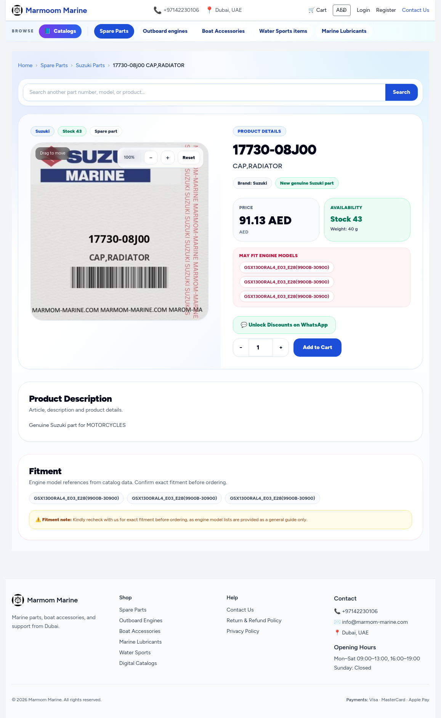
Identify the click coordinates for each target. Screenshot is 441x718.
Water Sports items (283, 31)
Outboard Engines (140, 620)
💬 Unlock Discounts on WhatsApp (284, 325)
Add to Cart (317, 347)
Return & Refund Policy (254, 620)
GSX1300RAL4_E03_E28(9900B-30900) (286, 267)
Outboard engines (165, 31)
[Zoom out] (151, 157)
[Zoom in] (168, 157)
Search (401, 92)
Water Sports (135, 652)
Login (363, 10)
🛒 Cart (317, 10)
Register (386, 10)
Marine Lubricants (344, 31)
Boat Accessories (223, 31)
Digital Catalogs (138, 663)
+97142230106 (181, 10)
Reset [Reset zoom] (189, 157)
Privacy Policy (243, 631)
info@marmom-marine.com (375, 622)
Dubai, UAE (355, 632)
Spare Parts (114, 31)
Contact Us (415, 10)
